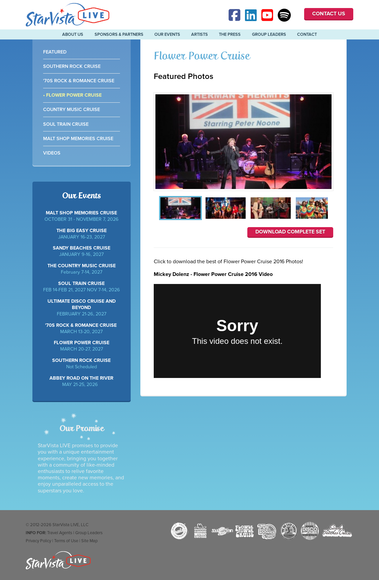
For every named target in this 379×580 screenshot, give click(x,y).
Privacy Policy (38, 541)
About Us (72, 34)
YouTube (268, 15)
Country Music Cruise (71, 109)
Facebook (235, 15)
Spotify (284, 15)
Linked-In (251, 15)
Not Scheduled (81, 364)
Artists (199, 34)
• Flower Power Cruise (72, 95)
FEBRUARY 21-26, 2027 (81, 307)
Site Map (89, 541)
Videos (51, 153)
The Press (230, 34)
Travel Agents (59, 533)
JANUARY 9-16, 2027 (81, 251)
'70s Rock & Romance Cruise (78, 81)
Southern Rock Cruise (72, 66)
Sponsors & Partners (119, 34)
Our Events (167, 34)
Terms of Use (66, 541)
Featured (55, 52)
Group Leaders (269, 34)
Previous (156, 209)
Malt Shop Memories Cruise (78, 138)
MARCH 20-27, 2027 (81, 346)
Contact (307, 34)
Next (330, 209)
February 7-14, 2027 (81, 269)
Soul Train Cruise (66, 124)
